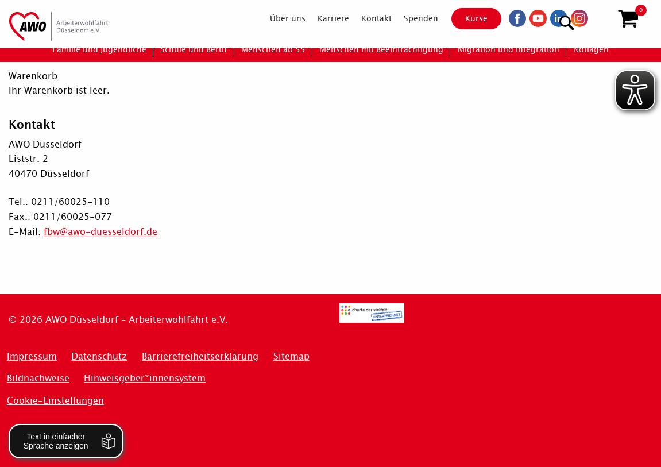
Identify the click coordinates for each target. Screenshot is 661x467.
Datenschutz (99, 356)
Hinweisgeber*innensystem (145, 378)
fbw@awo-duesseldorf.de (100, 232)
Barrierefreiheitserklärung (200, 356)
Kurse (466, 18)
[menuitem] (277, 18)
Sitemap (291, 356)
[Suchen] (600, 17)
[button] (628, 18)
